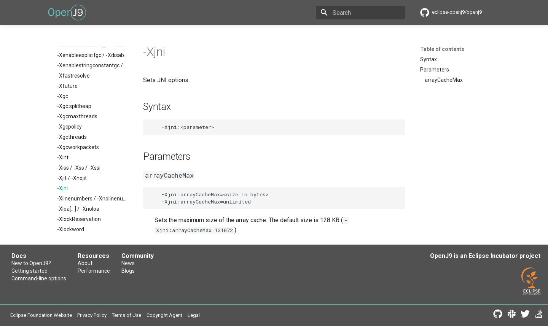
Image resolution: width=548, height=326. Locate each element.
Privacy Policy (92, 315)
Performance (94, 271)
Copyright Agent (164, 315)
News (128, 263)
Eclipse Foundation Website (41, 315)
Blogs (128, 271)
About (85, 263)
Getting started (29, 271)
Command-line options (38, 278)
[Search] (360, 12)
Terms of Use (126, 315)
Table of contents (442, 49)
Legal (194, 315)
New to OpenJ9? (31, 263)
